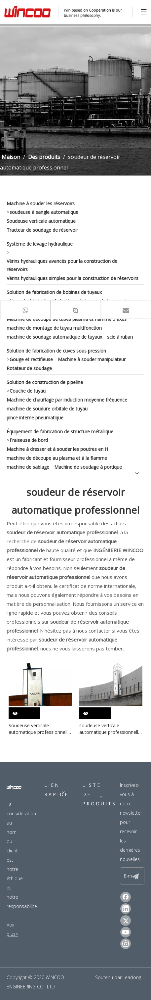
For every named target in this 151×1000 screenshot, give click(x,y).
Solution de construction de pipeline (45, 382)
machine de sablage (28, 467)
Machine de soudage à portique (88, 467)
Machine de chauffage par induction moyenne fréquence (67, 400)
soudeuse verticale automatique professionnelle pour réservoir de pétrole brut (110, 729)
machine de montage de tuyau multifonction (54, 328)
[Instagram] (125, 943)
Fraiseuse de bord (29, 440)
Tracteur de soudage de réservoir (42, 230)
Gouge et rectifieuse (31, 359)
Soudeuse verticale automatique (41, 221)
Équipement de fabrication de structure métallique (60, 431)
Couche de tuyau (28, 391)
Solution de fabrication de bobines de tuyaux (54, 292)
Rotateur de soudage (29, 368)
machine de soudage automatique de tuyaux (54, 337)
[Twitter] (125, 920)
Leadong (132, 977)
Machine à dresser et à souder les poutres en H (57, 449)
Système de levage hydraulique (40, 244)
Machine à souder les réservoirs (41, 203)
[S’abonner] (136, 876)
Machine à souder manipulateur (92, 359)
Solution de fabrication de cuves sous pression (56, 351)
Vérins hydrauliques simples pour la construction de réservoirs (72, 278)
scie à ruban (120, 337)
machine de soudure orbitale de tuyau (47, 408)
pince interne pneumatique (35, 417)
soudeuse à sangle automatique (44, 212)
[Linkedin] (125, 908)
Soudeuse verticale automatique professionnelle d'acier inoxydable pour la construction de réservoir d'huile (39, 729)
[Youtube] (125, 932)
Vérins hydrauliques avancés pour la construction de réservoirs (62, 265)
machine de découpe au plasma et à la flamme (57, 458)
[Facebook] (125, 897)
